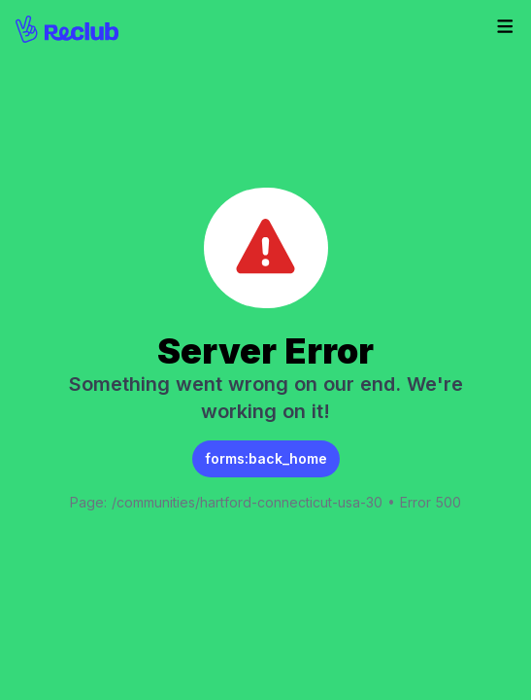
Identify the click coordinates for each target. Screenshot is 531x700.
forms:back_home (266, 458)
